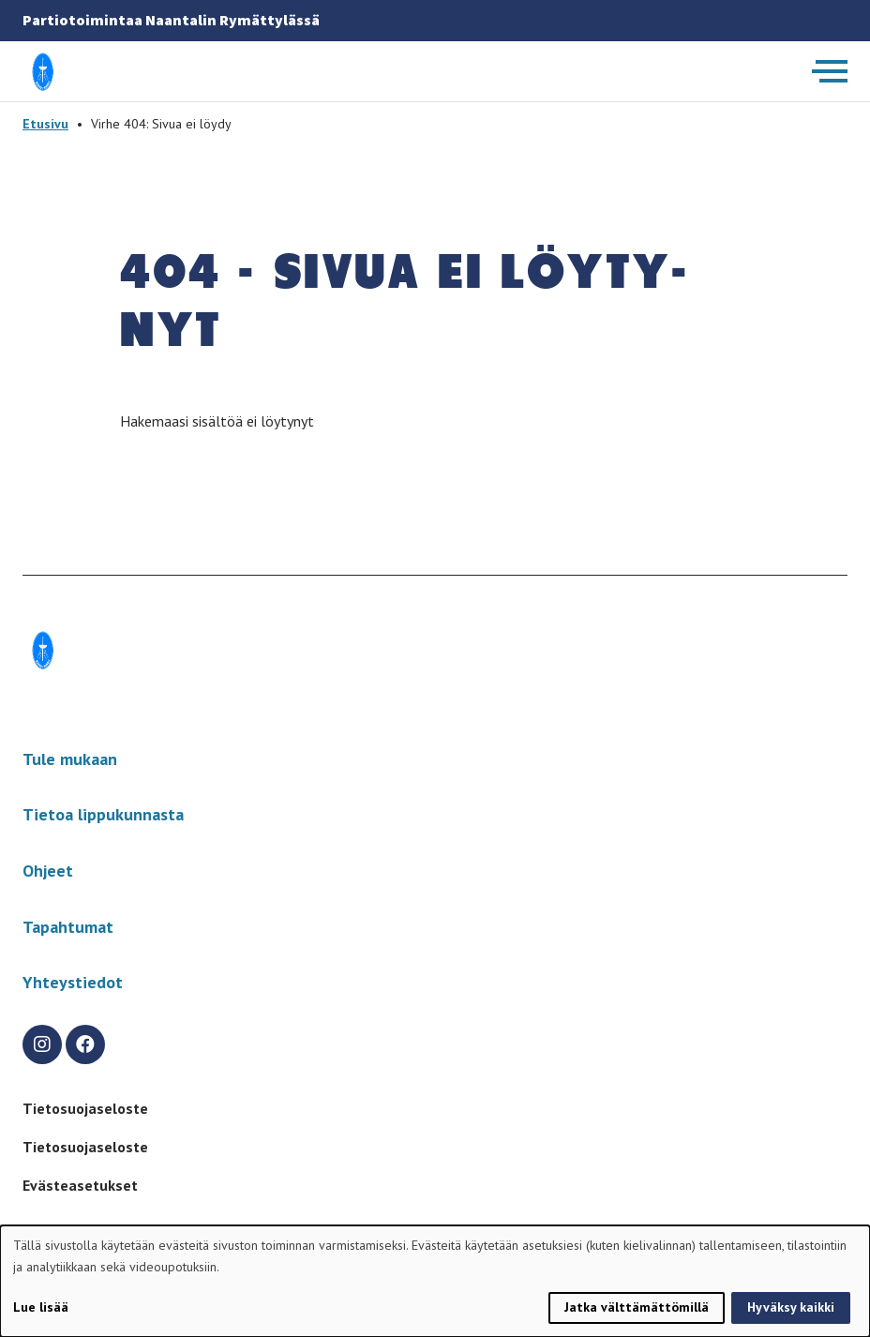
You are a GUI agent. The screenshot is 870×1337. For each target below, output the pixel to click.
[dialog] (435, 1281)
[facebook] (85, 1044)
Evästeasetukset (80, 1185)
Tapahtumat (67, 927)
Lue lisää (40, 1307)
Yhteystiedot (72, 982)
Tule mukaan (69, 759)
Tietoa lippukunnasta (103, 814)
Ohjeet (47, 870)
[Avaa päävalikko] (830, 71)
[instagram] (42, 1044)
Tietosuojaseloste (85, 1108)
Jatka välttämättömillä (636, 1307)
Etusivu (45, 123)
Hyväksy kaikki (790, 1307)
